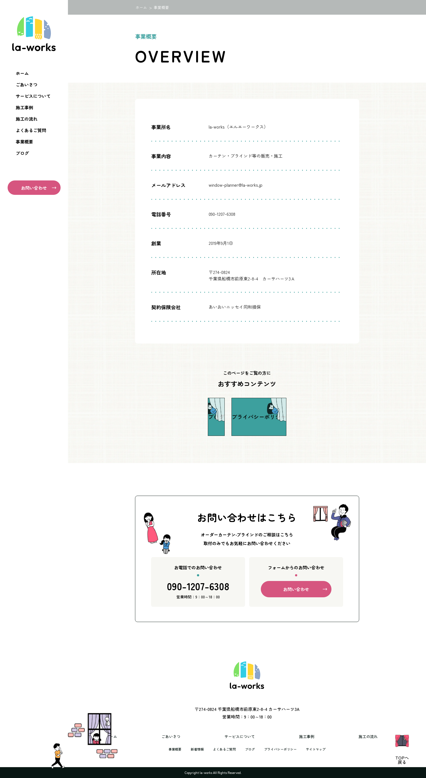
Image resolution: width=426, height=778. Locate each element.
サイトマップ (323, 749)
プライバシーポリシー (284, 749)
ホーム (22, 73)
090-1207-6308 (198, 590)
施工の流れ (26, 118)
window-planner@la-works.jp (235, 185)
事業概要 (24, 141)
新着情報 (191, 749)
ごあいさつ (26, 84)
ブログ (22, 153)
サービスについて (33, 96)
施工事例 (24, 107)
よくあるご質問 (31, 130)
